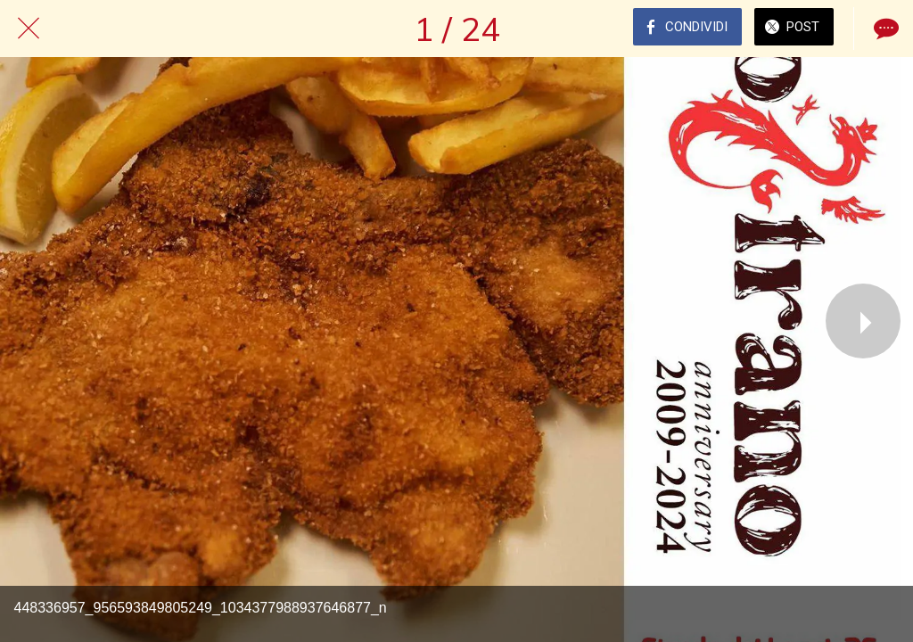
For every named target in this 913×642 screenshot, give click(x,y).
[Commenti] (884, 28)
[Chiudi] (28, 28)
